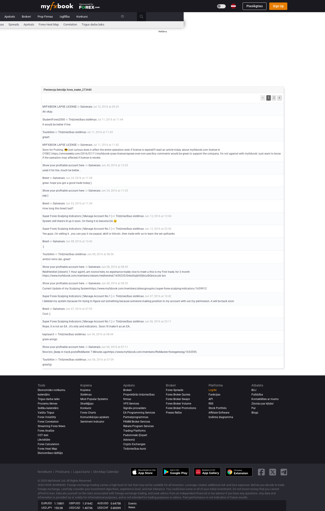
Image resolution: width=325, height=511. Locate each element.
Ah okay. (47, 111)
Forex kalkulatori (123, 24)
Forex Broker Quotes (178, 394)
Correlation (211, 24)
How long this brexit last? (57, 208)
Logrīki (213, 390)
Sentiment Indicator (92, 421)
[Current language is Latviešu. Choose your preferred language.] (233, 6)
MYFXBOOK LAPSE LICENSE (59, 106)
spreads (155, 24)
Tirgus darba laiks (234, 24)
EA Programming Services (139, 412)
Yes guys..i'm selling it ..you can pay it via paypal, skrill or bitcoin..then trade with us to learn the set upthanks (108, 233)
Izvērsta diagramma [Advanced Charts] (221, 417)
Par (253, 408)
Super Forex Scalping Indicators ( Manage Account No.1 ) (77, 216)
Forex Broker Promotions (181, 408)
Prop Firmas (186, 16)
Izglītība (206, 16)
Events (132, 503)
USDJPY (46, 507)
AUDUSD (103, 503)
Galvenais (86, 106)
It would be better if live (56, 124)
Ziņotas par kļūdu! (262, 403)
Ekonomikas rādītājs (50, 453)
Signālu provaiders (134, 408)
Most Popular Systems (94, 399)
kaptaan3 (48, 334)
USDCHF (102, 507)
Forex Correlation (48, 421)
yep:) (45, 195)
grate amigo (49, 339)
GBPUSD (74, 503)
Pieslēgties (254, 6)
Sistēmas (116, 16)
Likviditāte (44, 439)
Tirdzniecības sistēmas (83, 119)
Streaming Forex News (51, 426)
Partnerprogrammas (135, 417)
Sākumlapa (48, 16)
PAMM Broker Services (136, 421)
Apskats (151, 16)
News (131, 507)
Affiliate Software (219, 412)
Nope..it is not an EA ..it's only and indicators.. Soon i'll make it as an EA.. (86, 326)
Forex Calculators (48, 444)
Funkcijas (214, 394)
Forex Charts (88, 412)
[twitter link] (272, 472)
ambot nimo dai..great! (56, 259)
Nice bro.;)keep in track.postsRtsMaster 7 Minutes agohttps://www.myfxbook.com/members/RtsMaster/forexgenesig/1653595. (119, 352)
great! (45, 137)
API (211, 399)
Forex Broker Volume (178, 403)
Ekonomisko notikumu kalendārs (62, 24)
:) (43, 246)
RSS (211, 403)
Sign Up (278, 6)
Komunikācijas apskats (94, 417)
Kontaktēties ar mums (265, 399)
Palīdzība (257, 394)
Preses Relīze (174, 412)
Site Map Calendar (106, 472)
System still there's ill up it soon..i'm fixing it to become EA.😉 (79, 221)
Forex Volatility (47, 417)
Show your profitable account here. (63, 165)
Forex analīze (46, 430)
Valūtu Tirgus (46, 412)
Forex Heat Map (190, 24)
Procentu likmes (97, 24)
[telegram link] (284, 472)
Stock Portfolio (218, 408)
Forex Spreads (174, 390)
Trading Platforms (134, 430)
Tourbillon (48, 132)
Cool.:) (46, 313)
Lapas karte (81, 472)
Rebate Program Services (138, 426)
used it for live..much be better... (61, 170)
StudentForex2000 (53, 119)
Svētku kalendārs (48, 408)
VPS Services (131, 403)
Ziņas (83, 16)
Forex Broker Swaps (178, 399)
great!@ (47, 364)
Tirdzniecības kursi (134, 448)
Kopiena (134, 16)
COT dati (43, 435)
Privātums (62, 472)
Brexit (46, 178)
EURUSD (46, 503)
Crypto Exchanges (134, 444)
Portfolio (67, 16)
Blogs (254, 412)
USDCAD (74, 507)
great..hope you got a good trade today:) (67, 183)
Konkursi (223, 16)
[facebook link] (261, 472)
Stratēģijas (86, 403)
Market (98, 16)
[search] (285, 16)
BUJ (253, 390)
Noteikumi (45, 472)
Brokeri (167, 16)
